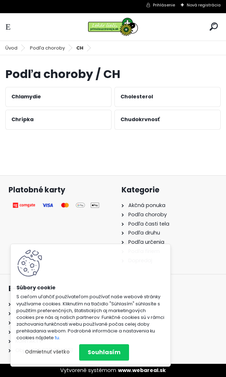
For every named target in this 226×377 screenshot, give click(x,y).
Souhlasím (104, 352)
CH (79, 48)
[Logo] (113, 27)
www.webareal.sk (142, 370)
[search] (214, 26)
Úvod (11, 48)
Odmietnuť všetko (47, 351)
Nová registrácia (204, 5)
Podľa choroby (47, 48)
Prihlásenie (164, 5)
